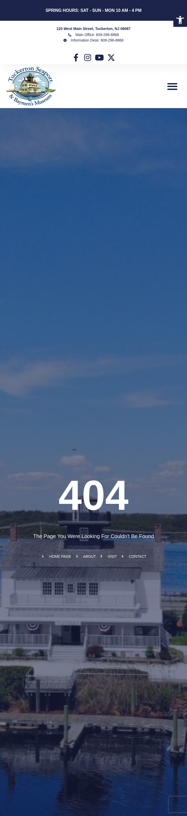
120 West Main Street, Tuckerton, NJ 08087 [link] (93, 29)
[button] (172, 86)
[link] (180, 20)
